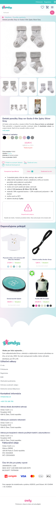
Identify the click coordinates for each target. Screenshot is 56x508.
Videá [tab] (30, 171)
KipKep (10, 153)
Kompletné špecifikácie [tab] (11, 171)
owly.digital (37, 504)
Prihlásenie (39, 2)
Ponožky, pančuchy (19, 17)
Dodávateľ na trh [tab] (46, 171)
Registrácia (47, 2)
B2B (1, 377)
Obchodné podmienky (8, 381)
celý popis (6, 130)
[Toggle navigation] (52, 7)
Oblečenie (8, 17)
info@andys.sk (5, 397)
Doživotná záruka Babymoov (10, 389)
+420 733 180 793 (6, 401)
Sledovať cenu (30, 162)
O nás (2, 365)
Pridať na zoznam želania (12, 162)
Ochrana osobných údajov (9, 385)
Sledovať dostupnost (11, 165)
